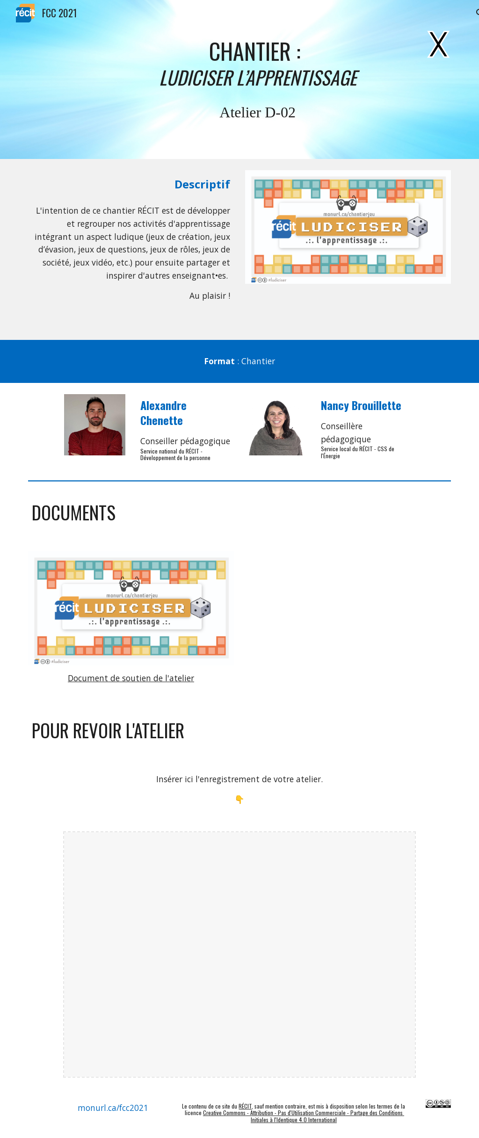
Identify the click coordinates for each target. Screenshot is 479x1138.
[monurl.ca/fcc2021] (113, 1108)
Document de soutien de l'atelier (131, 678)
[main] (257, 63)
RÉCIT (245, 1106)
